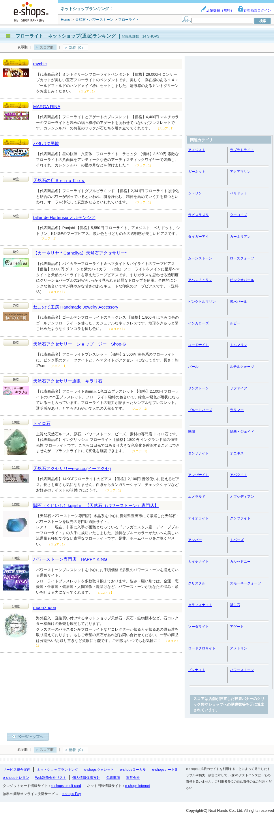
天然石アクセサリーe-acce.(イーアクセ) (72, 468)
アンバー (195, 540)
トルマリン (238, 345)
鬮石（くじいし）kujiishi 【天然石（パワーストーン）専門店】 (96, 505)
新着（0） (77, 48)
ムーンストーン (200, 258)
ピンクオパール (242, 280)
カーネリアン (240, 237)
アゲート (237, 627)
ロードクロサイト (202, 648)
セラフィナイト (200, 605)
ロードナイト (198, 345)
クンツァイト (240, 518)
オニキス (237, 453)
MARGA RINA (46, 106)
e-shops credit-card (66, 786)
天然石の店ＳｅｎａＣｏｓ (59, 180)
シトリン (195, 193)
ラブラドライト (242, 150)
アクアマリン (240, 172)
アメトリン (238, 648)
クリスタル (196, 583)
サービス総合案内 (17, 770)
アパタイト (238, 475)
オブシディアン (242, 497)
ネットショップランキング (57, 770)
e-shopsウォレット (99, 770)
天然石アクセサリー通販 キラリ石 (67, 380)
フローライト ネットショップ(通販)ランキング (66, 36)
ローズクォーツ (242, 258)
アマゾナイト (198, 475)
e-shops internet (137, 786)
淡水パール (238, 302)
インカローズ (198, 323)
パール (193, 367)
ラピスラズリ (198, 215)
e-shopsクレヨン (16, 778)
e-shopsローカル (133, 770)
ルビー (235, 323)
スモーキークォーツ (245, 583)
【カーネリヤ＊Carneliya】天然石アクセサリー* (80, 252)
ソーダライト (198, 627)
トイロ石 (41, 423)
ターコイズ (238, 215)
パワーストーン (242, 670)
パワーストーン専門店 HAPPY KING (70, 559)
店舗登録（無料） (217, 10)
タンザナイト (198, 453)
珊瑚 (191, 432)
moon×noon (44, 607)
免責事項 (113, 778)
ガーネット (196, 172)
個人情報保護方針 (86, 778)
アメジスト (196, 150)
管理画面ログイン (254, 10)
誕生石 (235, 605)
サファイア (238, 388)
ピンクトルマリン (202, 302)
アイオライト (198, 518)
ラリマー (237, 410)
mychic (40, 63)
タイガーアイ (198, 237)
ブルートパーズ (200, 410)
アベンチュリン (200, 280)
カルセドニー (240, 562)
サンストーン (198, 388)
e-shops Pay (71, 794)
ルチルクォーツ (242, 367)
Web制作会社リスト (50, 778)
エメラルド (196, 497)
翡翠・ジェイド (242, 432)
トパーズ (237, 540)
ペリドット (238, 193)
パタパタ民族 (46, 143)
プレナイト (196, 670)
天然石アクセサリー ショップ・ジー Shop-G (79, 343)
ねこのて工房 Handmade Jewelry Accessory (75, 306)
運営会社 (133, 778)
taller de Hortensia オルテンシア (64, 217)
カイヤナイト (198, 562)
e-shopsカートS (164, 770)
